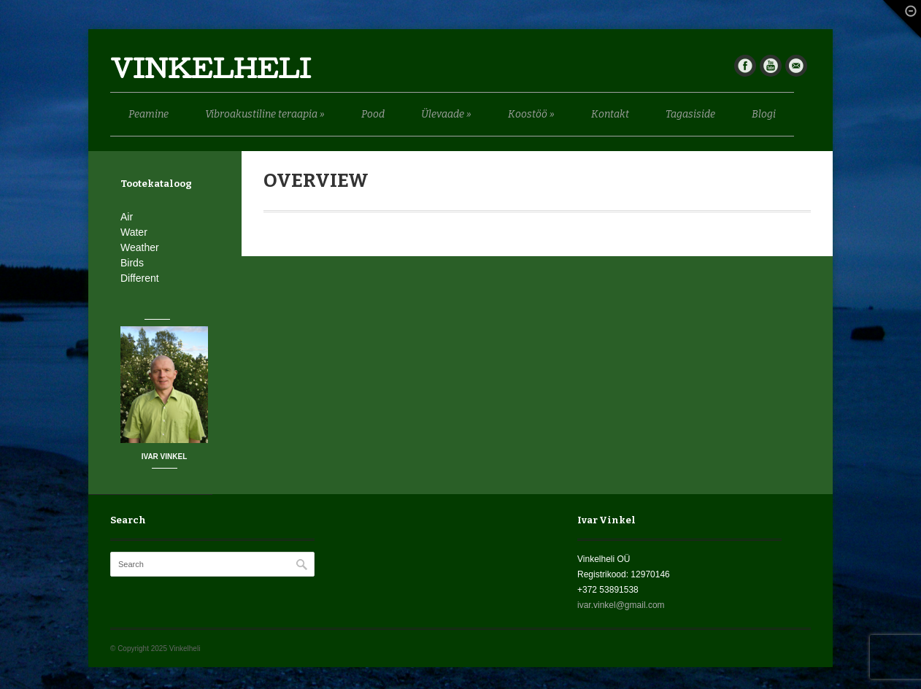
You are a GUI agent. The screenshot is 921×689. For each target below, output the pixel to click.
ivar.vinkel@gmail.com (621, 605)
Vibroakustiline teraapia (265, 114)
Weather (139, 247)
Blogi (764, 114)
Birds (132, 263)
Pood (373, 114)
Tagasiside (690, 114)
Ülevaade (446, 114)
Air (126, 217)
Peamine (148, 114)
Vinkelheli (210, 72)
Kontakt (610, 114)
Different (139, 278)
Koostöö (531, 114)
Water (133, 232)
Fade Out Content (899, 22)
